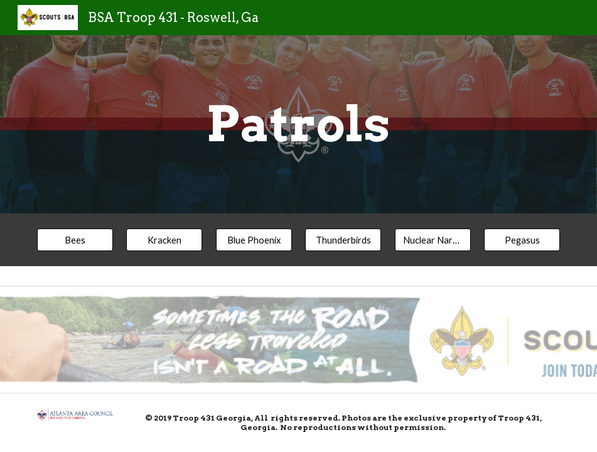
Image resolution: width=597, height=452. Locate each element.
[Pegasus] (522, 239)
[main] (298, 124)
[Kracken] (164, 239)
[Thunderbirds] (343, 239)
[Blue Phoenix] (254, 239)
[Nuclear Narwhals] (432, 239)
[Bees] (75, 239)
